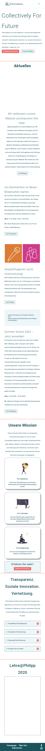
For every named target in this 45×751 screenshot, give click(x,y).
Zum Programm (11, 234)
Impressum (17, 748)
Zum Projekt (10, 302)
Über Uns (23, 745)
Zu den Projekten (27, 51)
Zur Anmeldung (11, 411)
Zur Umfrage (23, 173)
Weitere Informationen (22, 568)
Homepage (11, 745)
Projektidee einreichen (10, 51)
